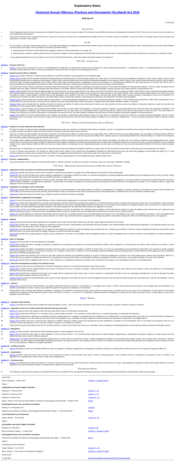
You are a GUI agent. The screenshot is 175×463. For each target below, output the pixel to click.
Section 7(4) (14, 214)
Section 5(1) (14, 172)
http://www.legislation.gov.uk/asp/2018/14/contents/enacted (109, 458)
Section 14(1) (14, 334)
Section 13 (5, 308)
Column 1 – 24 (93, 394)
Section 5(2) (14, 175)
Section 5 (4, 170)
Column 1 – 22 (93, 391)
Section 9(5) (14, 260)
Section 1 (4, 65)
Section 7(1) (14, 203)
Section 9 (4, 239)
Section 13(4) (14, 321)
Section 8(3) (14, 225)
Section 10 (5, 263)
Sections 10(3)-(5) (16, 278)
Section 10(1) (14, 269)
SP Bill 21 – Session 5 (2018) (98, 431)
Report (90, 401)
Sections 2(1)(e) (15, 104)
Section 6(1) (14, 190)
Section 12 (5, 302)
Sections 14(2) (15, 339)
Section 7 (4, 198)
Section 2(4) (14, 115)
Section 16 (13, 156)
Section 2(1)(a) (15, 78)
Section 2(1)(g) (15, 109)
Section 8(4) (14, 229)
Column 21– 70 (93, 418)
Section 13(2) (14, 313)
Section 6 (4, 187)
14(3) (26, 339)
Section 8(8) (14, 234)
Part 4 (83, 298)
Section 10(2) (14, 273)
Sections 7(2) (14, 209)
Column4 (91, 408)
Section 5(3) (14, 180)
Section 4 (4, 159)
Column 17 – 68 (93, 448)
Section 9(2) (14, 244)
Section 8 (4, 219)
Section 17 (5, 360)
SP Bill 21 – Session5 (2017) (98, 381)
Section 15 (5, 346)
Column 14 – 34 (93, 397)
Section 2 (4, 73)
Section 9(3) (14, 249)
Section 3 (4, 127)
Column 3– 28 (93, 428)
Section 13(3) (14, 316)
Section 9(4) (14, 255)
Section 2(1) (14, 76)
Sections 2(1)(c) (15, 100)
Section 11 (5, 283)
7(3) (24, 209)
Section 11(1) (14, 286)
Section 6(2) (14, 194)
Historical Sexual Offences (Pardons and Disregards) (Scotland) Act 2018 (87, 12)
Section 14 (5, 329)
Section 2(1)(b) (15, 91)
